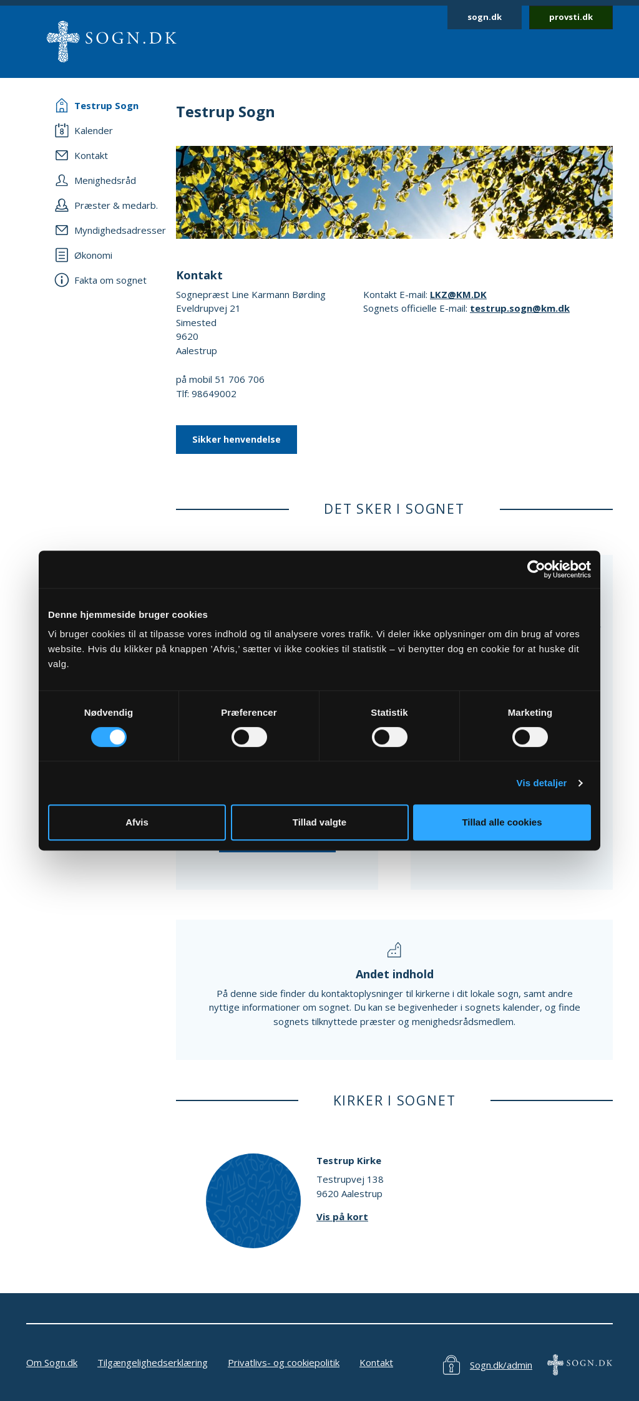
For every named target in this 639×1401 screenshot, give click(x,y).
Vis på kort (342, 1216)
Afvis (137, 822)
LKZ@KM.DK (458, 294)
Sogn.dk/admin (501, 1365)
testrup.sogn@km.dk (520, 308)
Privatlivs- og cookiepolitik (283, 1362)
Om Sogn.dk (51, 1362)
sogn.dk (484, 16)
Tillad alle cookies (502, 822)
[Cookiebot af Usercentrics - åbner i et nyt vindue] (536, 569)
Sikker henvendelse (236, 439)
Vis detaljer (542, 783)
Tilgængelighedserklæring (152, 1362)
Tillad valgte (319, 822)
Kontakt (376, 1362)
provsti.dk (571, 16)
